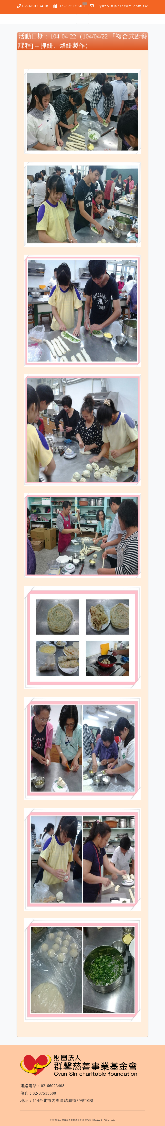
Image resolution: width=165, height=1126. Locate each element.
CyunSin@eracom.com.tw (122, 6)
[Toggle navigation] (82, 19)
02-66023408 (35, 6)
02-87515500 (72, 6)
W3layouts (109, 1120)
